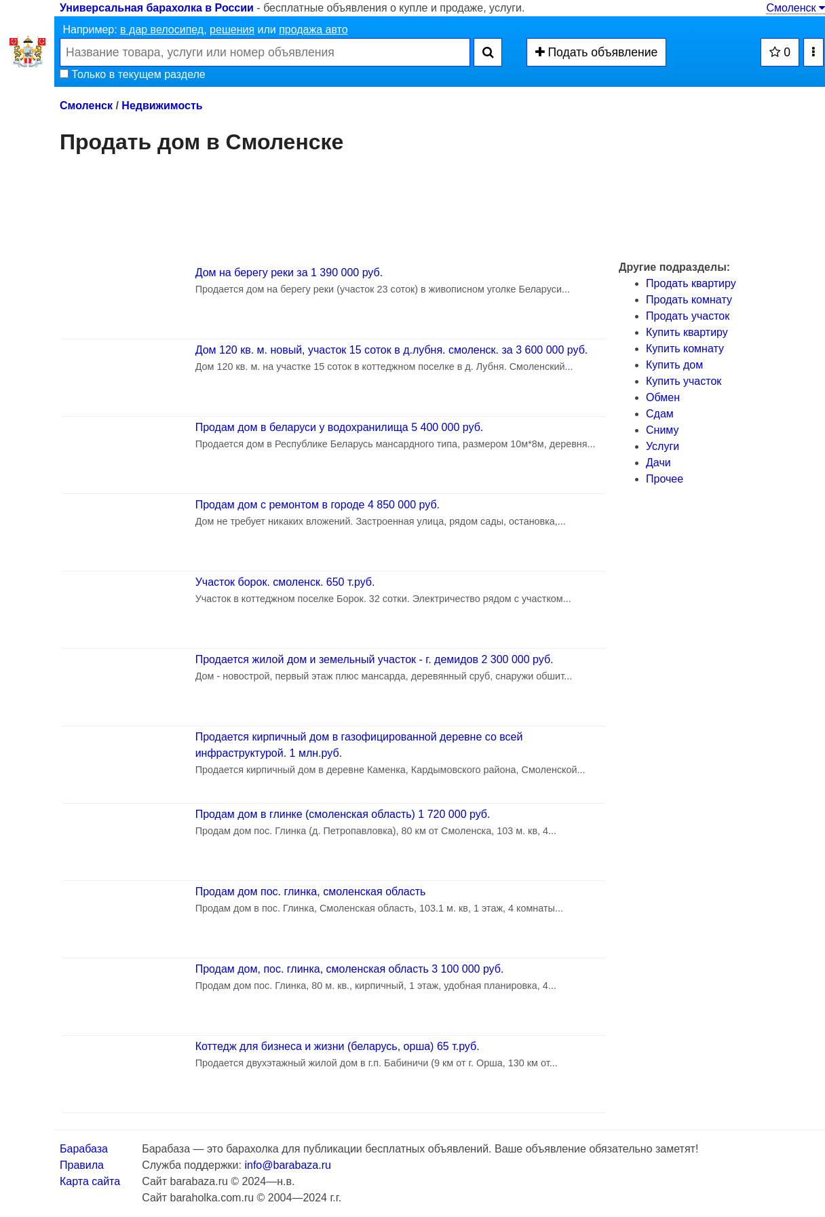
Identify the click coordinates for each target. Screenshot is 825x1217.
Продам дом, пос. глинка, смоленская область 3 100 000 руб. (349, 969)
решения (232, 29)
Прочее (664, 479)
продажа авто (313, 29)
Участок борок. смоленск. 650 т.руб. (285, 582)
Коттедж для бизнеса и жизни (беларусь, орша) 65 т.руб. (337, 1046)
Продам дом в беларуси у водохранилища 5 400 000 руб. (339, 427)
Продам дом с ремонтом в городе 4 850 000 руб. (317, 504)
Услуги (662, 446)
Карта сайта (90, 1181)
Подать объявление (596, 52)
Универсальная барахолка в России (157, 8)
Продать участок (687, 316)
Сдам (660, 413)
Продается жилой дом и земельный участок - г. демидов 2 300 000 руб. (374, 659)
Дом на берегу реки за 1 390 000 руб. (289, 272)
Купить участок (683, 381)
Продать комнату (689, 299)
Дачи (658, 462)
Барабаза (84, 1149)
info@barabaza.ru (287, 1165)
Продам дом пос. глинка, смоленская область (310, 891)
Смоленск (795, 8)
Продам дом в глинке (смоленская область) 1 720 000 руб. (343, 814)
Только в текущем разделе (133, 74)
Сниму (662, 430)
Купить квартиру (687, 332)
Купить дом (674, 365)
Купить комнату (685, 348)
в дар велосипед (162, 29)
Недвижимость (161, 105)
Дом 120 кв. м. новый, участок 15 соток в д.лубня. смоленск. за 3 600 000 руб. (391, 350)
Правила (82, 1165)
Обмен (663, 397)
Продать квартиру (691, 283)
